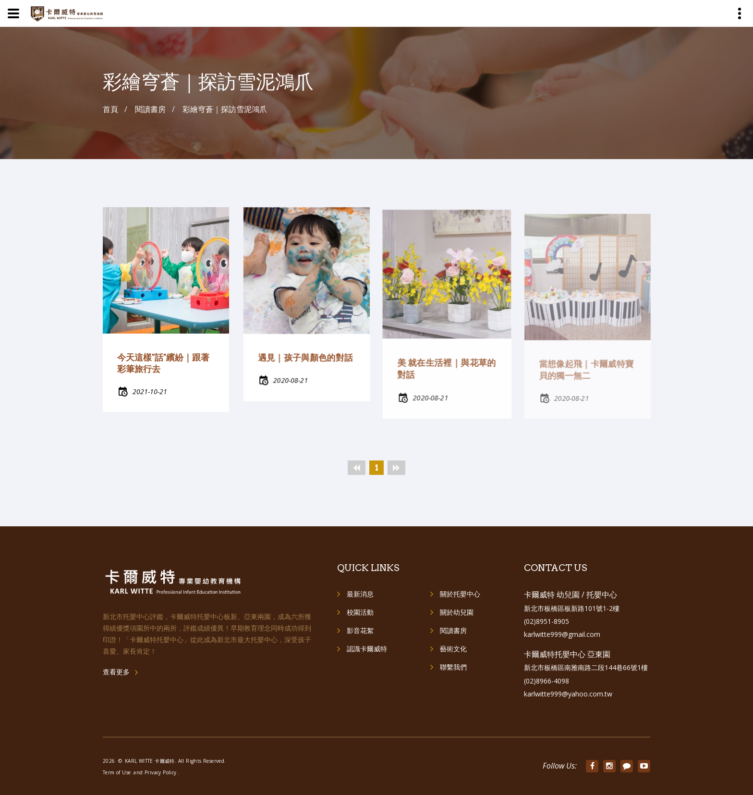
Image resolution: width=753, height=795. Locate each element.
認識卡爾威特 (367, 648)
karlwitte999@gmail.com (562, 634)
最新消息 (360, 593)
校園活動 (360, 612)
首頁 (110, 109)
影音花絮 (360, 630)
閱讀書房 (453, 630)
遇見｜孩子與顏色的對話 (304, 363)
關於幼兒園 (457, 612)
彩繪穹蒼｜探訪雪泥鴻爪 (224, 109)
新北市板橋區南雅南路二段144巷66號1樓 (586, 667)
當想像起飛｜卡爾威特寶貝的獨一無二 (586, 373)
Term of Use (117, 772)
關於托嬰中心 (460, 593)
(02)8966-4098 (546, 680)
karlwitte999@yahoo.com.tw (568, 693)
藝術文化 (453, 648)
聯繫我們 (453, 666)
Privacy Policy (161, 772)
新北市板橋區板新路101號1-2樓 (571, 608)
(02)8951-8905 (546, 621)
